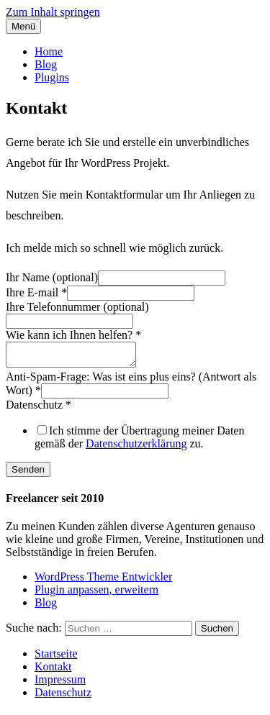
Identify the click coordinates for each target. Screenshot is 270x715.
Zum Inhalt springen (53, 12)
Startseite (56, 658)
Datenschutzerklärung (136, 448)
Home (49, 51)
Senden (28, 473)
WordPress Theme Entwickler (103, 581)
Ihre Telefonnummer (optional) (77, 307)
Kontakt (53, 671)
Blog (46, 64)
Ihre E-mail (36, 292)
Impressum (60, 684)
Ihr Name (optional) (52, 277)
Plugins (52, 77)
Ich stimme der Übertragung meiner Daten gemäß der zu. (139, 441)
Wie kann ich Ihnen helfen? (73, 335)
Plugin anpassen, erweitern (96, 594)
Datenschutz (38, 409)
